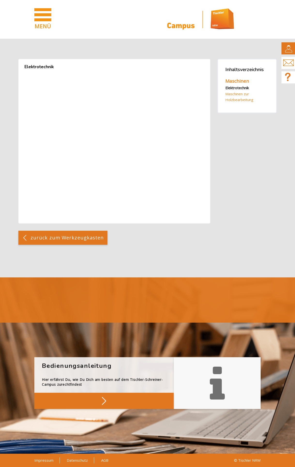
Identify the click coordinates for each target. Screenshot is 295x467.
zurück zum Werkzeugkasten (67, 237)
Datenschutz (77, 460)
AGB (104, 460)
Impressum (43, 460)
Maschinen (237, 81)
